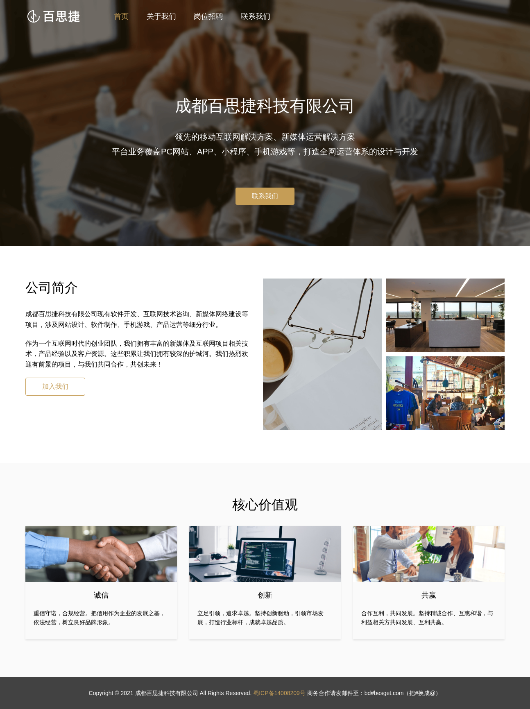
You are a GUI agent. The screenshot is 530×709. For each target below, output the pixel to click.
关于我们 (161, 16)
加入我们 (55, 386)
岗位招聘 (208, 16)
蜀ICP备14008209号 (279, 693)
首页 (121, 16)
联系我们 (255, 16)
